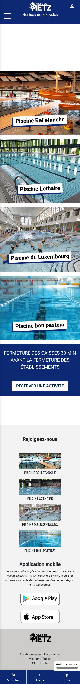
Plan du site (40, 663)
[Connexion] (72, 6)
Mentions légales (40, 658)
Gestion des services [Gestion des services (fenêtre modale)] (67, 666)
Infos (66, 677)
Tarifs (40, 677)
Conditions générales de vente (40, 654)
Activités (13, 677)
